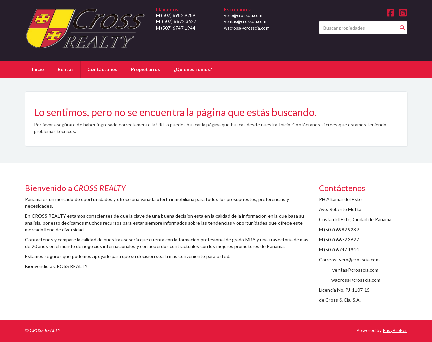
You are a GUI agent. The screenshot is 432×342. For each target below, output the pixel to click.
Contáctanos (102, 69)
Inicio (38, 69)
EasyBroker (395, 330)
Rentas (66, 69)
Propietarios (145, 69)
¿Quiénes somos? (193, 69)
